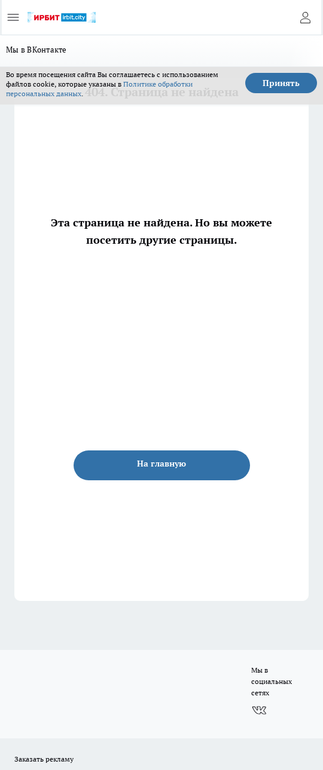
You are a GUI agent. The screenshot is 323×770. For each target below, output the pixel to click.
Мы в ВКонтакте (36, 49)
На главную (161, 463)
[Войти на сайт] (305, 17)
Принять (281, 83)
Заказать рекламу (44, 758)
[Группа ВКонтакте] (259, 710)
